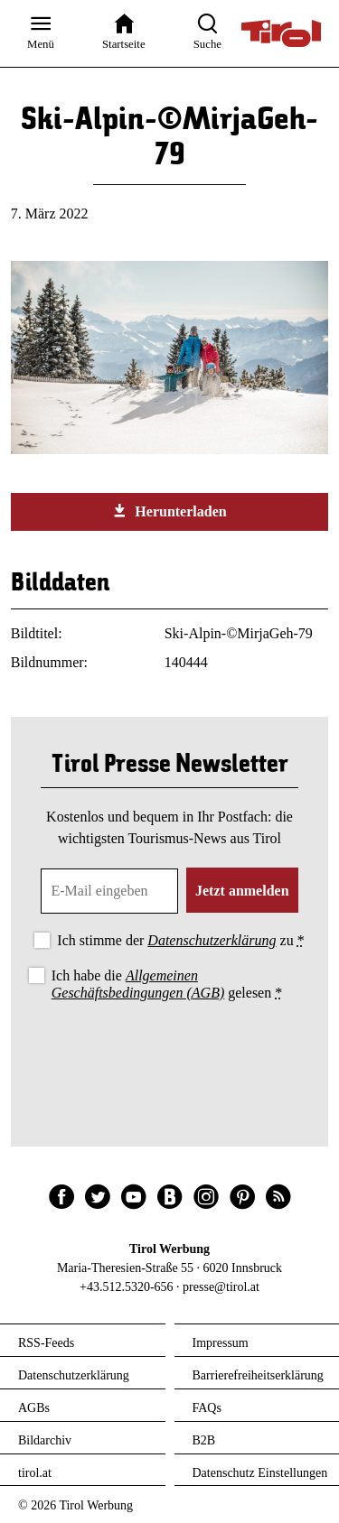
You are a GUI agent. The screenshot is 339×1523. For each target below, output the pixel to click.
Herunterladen (169, 511)
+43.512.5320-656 (127, 1287)
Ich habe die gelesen (167, 984)
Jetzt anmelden (242, 890)
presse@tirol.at (221, 1287)
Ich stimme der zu (180, 940)
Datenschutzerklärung (211, 940)
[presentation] (170, 1054)
